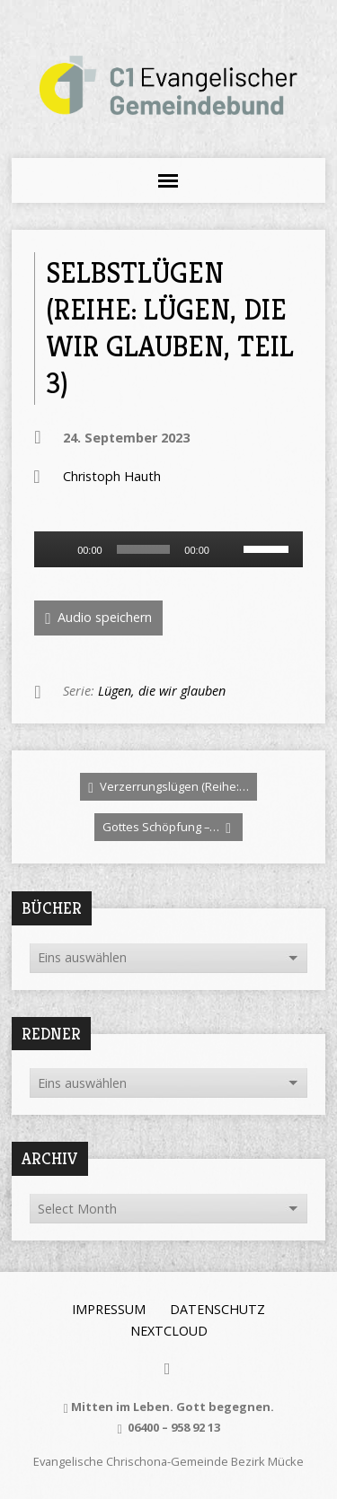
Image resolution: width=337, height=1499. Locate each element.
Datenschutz (217, 1309)
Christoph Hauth (112, 476)
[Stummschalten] (229, 549)
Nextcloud (169, 1330)
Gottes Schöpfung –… (166, 827)
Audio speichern (98, 618)
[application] (168, 549)
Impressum (109, 1309)
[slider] (144, 549)
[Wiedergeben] (58, 549)
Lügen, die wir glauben (162, 690)
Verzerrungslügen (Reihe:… (168, 786)
